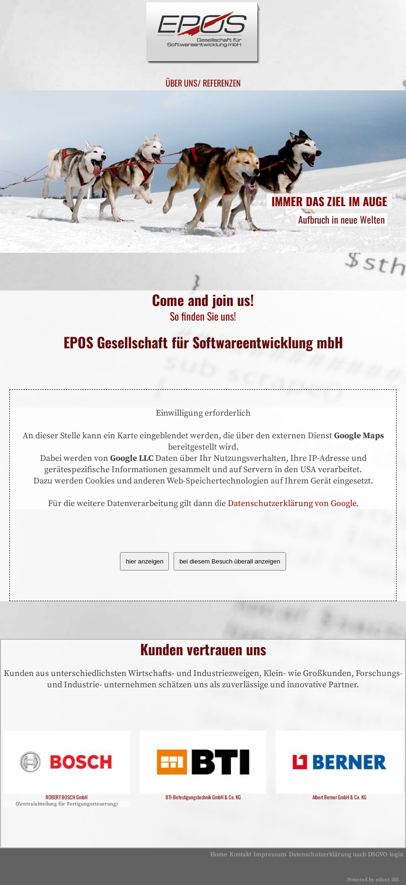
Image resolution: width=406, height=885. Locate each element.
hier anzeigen (144, 561)
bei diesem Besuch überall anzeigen (229, 561)
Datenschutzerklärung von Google (292, 503)
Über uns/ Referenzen (203, 83)
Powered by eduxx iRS (373, 880)
